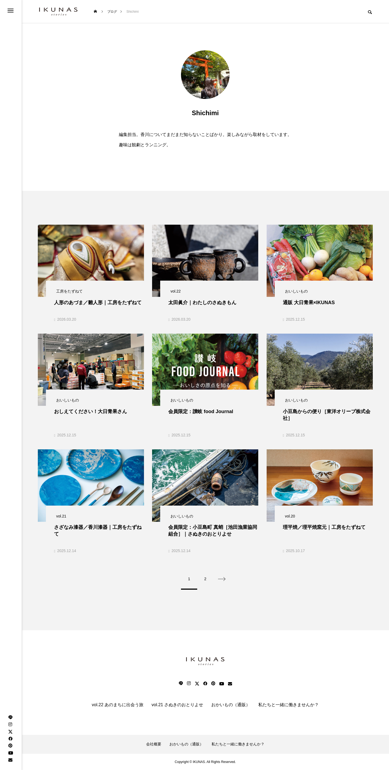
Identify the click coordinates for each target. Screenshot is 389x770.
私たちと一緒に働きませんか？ (288, 704)
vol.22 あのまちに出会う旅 (117, 704)
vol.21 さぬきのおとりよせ (177, 704)
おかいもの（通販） (230, 704)
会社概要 (153, 744)
